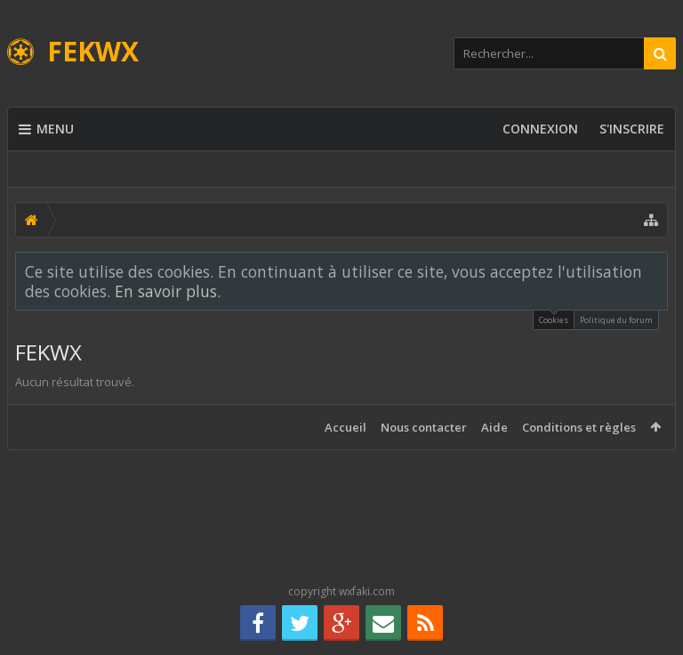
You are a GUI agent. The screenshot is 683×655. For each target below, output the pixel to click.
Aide (494, 427)
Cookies (553, 318)
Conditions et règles (579, 427)
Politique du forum (616, 320)
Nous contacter (424, 427)
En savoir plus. (168, 291)
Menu (46, 129)
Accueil (345, 427)
